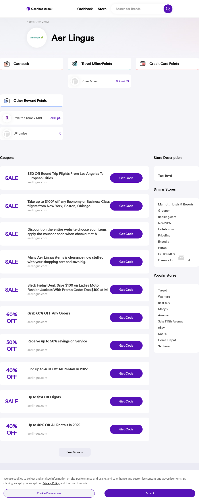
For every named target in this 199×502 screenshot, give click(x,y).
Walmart (164, 297)
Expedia (163, 242)
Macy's (163, 309)
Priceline (164, 235)
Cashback (85, 9)
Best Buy (164, 303)
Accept (150, 493)
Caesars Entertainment (174, 260)
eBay (161, 328)
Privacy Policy (51, 483)
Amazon (164, 315)
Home (30, 21)
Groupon (164, 211)
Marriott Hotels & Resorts (175, 204)
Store (102, 9)
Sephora (164, 346)
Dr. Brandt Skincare (171, 254)
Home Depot (167, 340)
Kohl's (162, 334)
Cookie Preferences (49, 493)
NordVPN (164, 223)
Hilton (162, 248)
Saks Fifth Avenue (171, 321)
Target (162, 290)
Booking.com (167, 217)
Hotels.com (166, 229)
